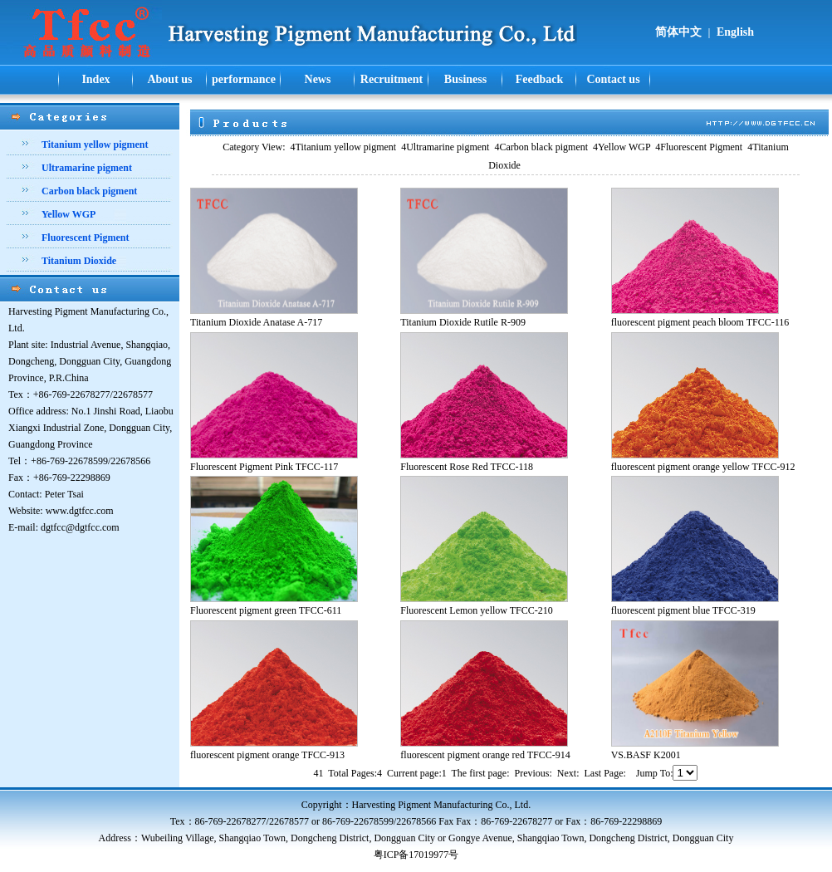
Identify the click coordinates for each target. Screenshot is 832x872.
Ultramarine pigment (445, 147)
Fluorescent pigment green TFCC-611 (265, 610)
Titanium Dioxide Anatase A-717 (256, 322)
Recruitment (391, 79)
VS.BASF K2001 (646, 755)
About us (169, 79)
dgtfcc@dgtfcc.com (80, 527)
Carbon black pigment (541, 147)
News (318, 79)
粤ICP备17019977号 (416, 854)
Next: (568, 773)
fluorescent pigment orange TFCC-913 (267, 755)
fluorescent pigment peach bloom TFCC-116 (700, 322)
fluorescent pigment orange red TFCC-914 (485, 755)
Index (95, 79)
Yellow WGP (621, 147)
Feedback (540, 79)
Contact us (612, 79)
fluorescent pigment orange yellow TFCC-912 (703, 467)
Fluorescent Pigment (698, 147)
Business (465, 79)
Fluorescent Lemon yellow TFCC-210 (476, 610)
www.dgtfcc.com (80, 511)
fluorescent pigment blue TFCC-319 (683, 610)
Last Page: (605, 773)
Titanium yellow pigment (344, 147)
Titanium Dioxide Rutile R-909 (463, 322)
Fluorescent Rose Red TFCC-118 (466, 467)
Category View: (254, 147)
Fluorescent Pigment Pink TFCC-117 (264, 467)
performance (244, 79)
